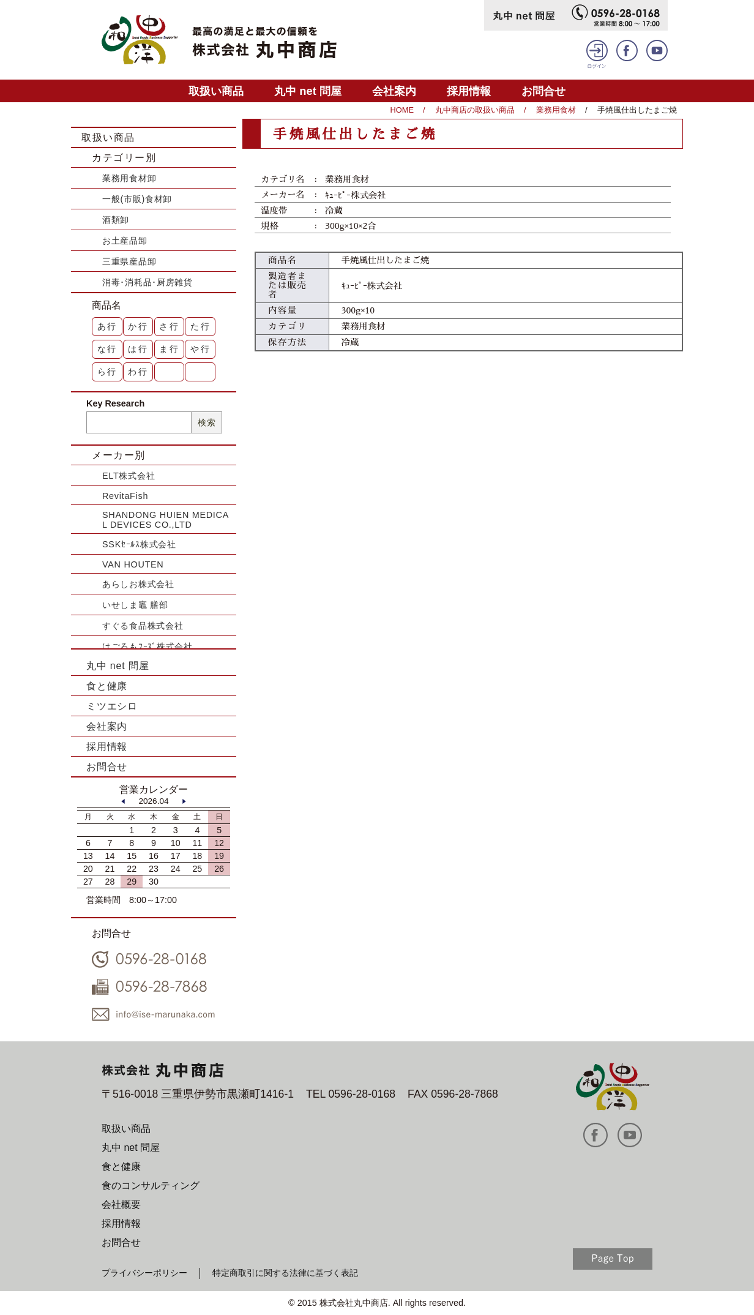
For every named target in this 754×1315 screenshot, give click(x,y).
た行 (200, 326)
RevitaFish (125, 496)
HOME (402, 109)
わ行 (138, 372)
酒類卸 (115, 220)
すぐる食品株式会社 (142, 626)
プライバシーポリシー (144, 1273)
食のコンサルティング (151, 1185)
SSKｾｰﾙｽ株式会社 (139, 544)
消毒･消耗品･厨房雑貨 (147, 282)
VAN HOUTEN (132, 564)
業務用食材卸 (129, 178)
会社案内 (394, 90)
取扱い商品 (216, 90)
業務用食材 (556, 109)
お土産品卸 (124, 240)
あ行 (107, 326)
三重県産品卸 (129, 261)
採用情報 (469, 90)
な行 (107, 349)
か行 (138, 326)
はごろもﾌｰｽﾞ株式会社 (147, 646)
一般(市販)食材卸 (137, 199)
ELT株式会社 (128, 476)
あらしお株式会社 (138, 584)
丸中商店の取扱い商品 (475, 109)
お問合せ (543, 90)
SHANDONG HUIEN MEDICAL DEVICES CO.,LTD (165, 520)
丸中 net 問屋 (308, 90)
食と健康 (106, 686)
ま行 (169, 349)
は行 (138, 349)
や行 (200, 349)
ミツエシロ (112, 706)
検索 (206, 422)
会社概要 (121, 1204)
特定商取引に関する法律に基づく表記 (285, 1273)
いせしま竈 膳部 (135, 605)
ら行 (107, 372)
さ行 (169, 326)
